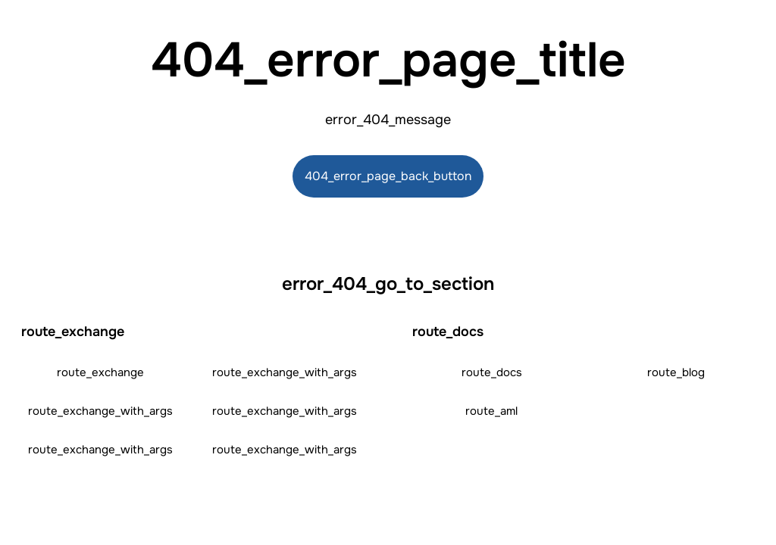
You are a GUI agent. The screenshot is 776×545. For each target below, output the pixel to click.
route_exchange (100, 372)
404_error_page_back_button (388, 176)
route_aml (491, 411)
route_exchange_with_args (284, 372)
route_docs (492, 372)
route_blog (676, 372)
